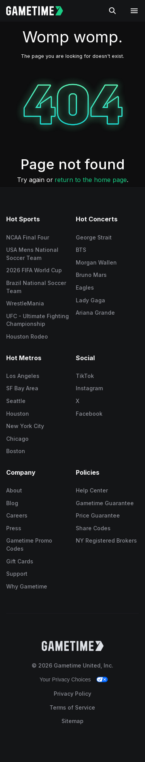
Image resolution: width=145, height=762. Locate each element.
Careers (16, 515)
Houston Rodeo (27, 336)
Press (13, 528)
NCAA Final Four (27, 237)
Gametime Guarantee (105, 503)
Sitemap (72, 721)
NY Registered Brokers (106, 540)
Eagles (85, 287)
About (14, 490)
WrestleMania (25, 303)
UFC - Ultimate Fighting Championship (37, 320)
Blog (12, 503)
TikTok (85, 376)
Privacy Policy (72, 693)
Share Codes (93, 528)
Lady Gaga (90, 300)
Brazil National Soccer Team (36, 287)
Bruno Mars (91, 274)
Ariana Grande (95, 312)
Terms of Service (72, 707)
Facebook (89, 413)
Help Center (92, 490)
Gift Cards (19, 561)
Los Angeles (22, 376)
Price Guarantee (98, 515)
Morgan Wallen (96, 262)
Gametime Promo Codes (29, 544)
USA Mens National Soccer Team (32, 253)
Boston (15, 451)
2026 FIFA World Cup (34, 270)
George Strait (94, 237)
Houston (17, 413)
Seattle (16, 401)
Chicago (17, 438)
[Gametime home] (39, 10)
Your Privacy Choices (65, 679)
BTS (81, 249)
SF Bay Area (22, 388)
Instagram (89, 388)
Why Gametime (26, 586)
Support (16, 573)
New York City (25, 426)
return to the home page (91, 180)
